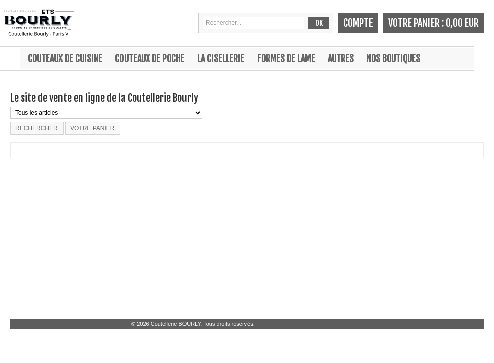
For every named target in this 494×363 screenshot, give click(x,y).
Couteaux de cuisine (65, 58)
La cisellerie (220, 58)
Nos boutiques (393, 58)
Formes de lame (286, 58)
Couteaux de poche (149, 58)
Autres (341, 58)
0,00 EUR (462, 23)
